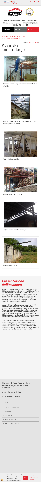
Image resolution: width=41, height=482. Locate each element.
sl (5, 1)
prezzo (31, 42)
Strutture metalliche (17, 37)
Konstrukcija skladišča (11, 159)
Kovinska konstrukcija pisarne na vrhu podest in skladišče (20, 85)
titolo (37, 42)
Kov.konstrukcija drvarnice (12, 194)
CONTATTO (8, 415)
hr (8, 1)
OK (25, 477)
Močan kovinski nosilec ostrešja (14, 230)
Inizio (4, 37)
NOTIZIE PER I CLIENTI (12, 424)
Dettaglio (6, 29)
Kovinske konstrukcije (12, 38)
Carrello (31, 29)
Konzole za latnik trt (10, 265)
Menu (18, 29)
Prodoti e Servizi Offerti (12, 407)
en (13, 1)
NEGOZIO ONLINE (10, 419)
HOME (6, 403)
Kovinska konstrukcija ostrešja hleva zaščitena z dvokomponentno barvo (20, 122)
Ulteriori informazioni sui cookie (34, 477)
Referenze (8, 411)
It (11, 1)
